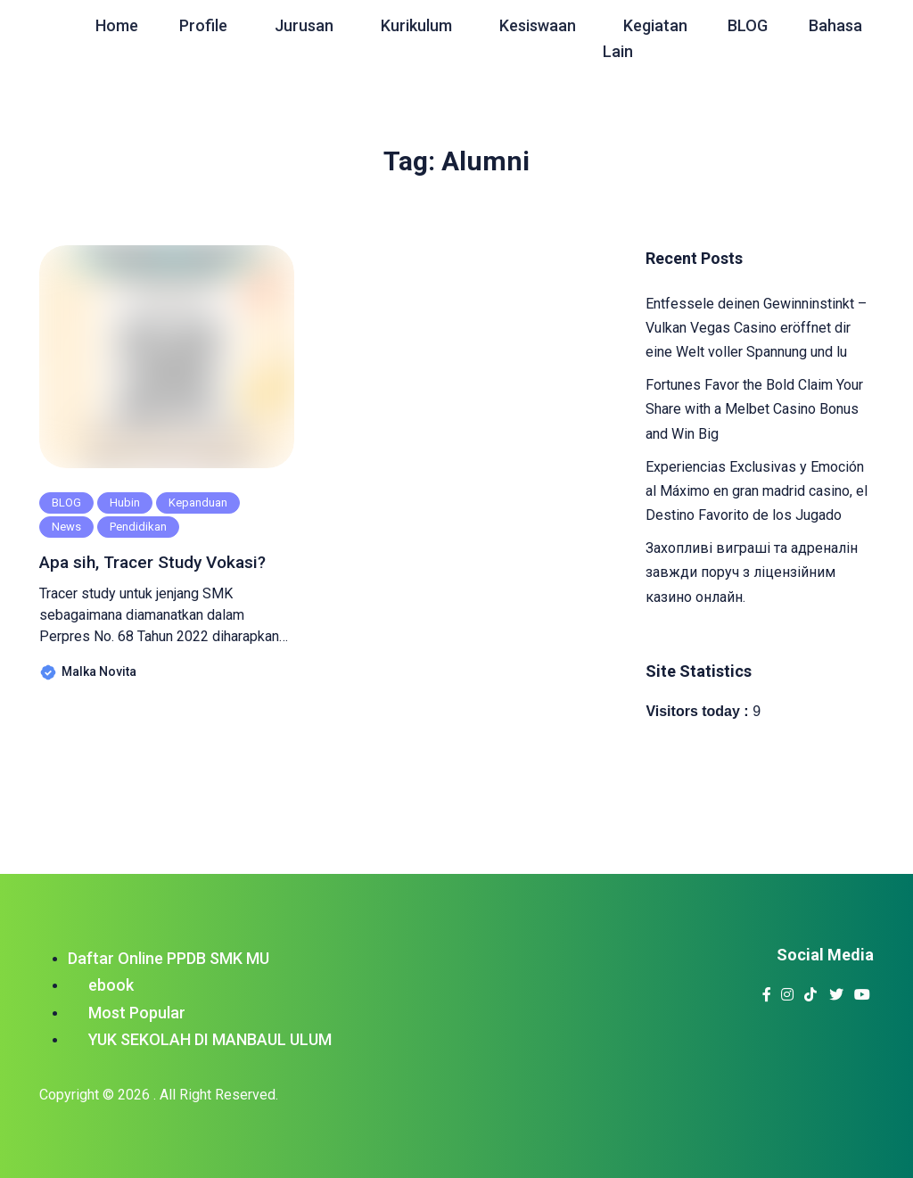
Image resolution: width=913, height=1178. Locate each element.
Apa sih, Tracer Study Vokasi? (132, 574)
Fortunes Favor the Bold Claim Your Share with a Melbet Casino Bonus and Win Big (754, 408)
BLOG (66, 502)
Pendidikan (138, 526)
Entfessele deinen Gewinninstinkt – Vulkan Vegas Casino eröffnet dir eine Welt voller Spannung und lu (756, 327)
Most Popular (136, 1012)
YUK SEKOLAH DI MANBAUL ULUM (210, 1039)
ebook (111, 985)
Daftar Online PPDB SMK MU (168, 958)
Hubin (125, 502)
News (66, 526)
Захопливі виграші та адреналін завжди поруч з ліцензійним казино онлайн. (752, 572)
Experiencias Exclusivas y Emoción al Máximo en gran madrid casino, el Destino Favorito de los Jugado (757, 490)
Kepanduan (198, 502)
